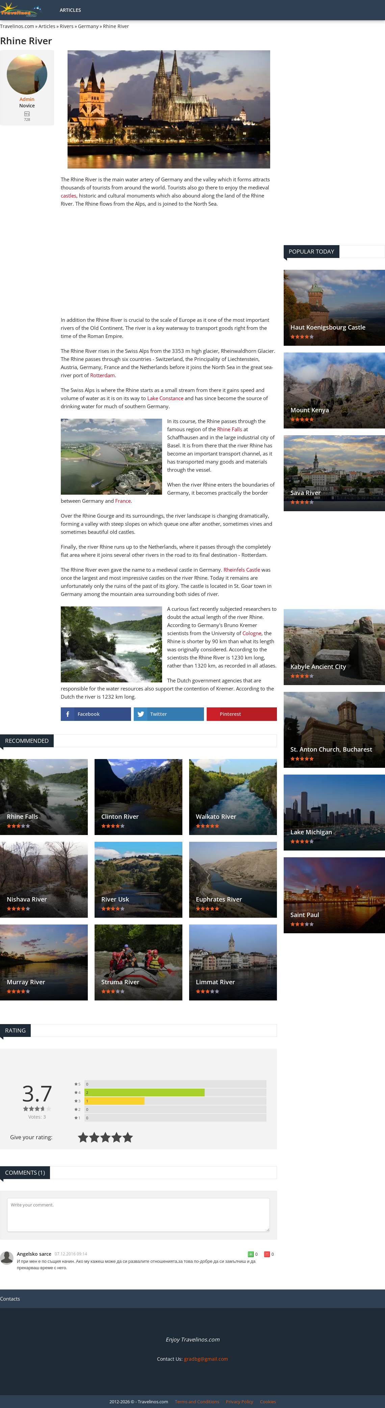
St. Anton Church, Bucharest (331, 749)
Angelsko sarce (34, 1254)
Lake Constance (165, 398)
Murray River (26, 982)
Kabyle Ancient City (318, 666)
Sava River (305, 492)
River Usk (115, 899)
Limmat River (215, 982)
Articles (70, 10)
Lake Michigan (311, 832)
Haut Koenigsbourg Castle (327, 327)
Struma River (120, 982)
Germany (88, 26)
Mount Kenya (309, 410)
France (123, 500)
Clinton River (120, 816)
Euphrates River (219, 899)
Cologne (251, 633)
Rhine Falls (229, 429)
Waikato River (216, 816)
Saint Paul (304, 914)
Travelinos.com (17, 26)
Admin (27, 99)
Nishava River (27, 899)
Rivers (67, 26)
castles (68, 195)
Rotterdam (102, 375)
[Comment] (138, 1215)
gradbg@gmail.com (206, 1359)
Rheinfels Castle (242, 569)
